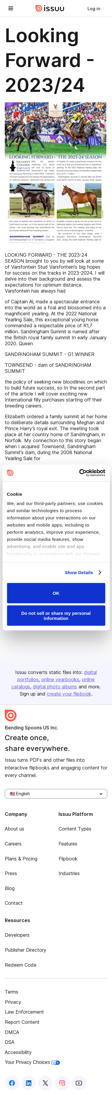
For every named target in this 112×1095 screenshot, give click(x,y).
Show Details (79, 572)
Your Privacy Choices (32, 1062)
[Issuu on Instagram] (62, 1083)
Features (68, 844)
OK (56, 593)
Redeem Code (20, 965)
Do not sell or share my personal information (56, 616)
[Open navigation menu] (11, 8)
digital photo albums (55, 687)
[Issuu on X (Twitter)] (45, 1083)
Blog (10, 888)
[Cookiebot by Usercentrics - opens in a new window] (79, 473)
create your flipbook (69, 694)
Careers (13, 844)
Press (11, 873)
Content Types (75, 829)
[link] (94, 8)
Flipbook (68, 859)
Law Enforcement (24, 1012)
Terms (11, 992)
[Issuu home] (50, 8)
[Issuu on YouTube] (79, 1083)
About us (14, 829)
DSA (9, 1042)
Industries (69, 873)
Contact (14, 903)
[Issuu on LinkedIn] (29, 1083)
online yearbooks (60, 679)
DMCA (12, 1032)
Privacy (13, 1002)
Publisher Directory (25, 950)
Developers (17, 935)
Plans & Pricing (21, 859)
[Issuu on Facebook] (12, 1083)
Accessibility (18, 1052)
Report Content (22, 1022)
